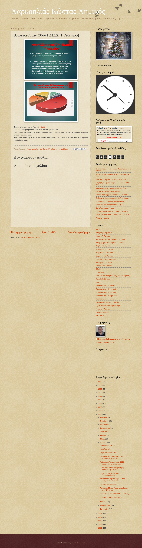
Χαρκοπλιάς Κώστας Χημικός (58, 11)
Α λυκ (98, 229)
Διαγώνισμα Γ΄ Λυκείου (104, 252)
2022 (100, 393)
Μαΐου (102, 439)
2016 (100, 414)
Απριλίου (103, 443)
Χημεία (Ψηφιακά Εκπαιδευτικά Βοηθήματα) (112, 188)
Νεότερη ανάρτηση (21, 232)
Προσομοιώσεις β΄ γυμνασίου (107, 289)
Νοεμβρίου (104, 421)
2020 (100, 400)
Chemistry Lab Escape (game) (111, 497)
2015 (100, 514)
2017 (100, 411)
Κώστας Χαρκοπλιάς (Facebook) (108, 191)
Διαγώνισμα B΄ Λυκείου (104, 256)
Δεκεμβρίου (104, 417)
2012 (100, 524)
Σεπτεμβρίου (105, 428)
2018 (100, 407)
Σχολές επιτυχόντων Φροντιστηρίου (109, 305)
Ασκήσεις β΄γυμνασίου (104, 233)
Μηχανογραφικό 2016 (108, 453)
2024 (100, 385)
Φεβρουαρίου (105, 505)
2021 (100, 396)
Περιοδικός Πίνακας (103, 279)
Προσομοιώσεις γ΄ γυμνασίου (106, 296)
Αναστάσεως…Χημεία (108, 446)
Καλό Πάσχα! (105, 449)
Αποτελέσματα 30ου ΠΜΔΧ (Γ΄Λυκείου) (114, 494)
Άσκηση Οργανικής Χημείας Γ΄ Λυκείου (110, 243)
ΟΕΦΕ (98, 269)
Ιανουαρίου (104, 509)
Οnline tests (100, 272)
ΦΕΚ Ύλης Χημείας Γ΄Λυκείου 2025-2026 (111, 180)
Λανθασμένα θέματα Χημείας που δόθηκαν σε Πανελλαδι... (112, 480)
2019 (100, 403)
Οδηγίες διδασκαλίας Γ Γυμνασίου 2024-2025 (112, 215)
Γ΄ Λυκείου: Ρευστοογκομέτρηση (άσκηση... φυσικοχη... (112, 468)
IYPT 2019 (100, 316)
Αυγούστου (104, 432)
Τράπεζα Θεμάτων (102, 312)
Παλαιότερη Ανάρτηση (79, 232)
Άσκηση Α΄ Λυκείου (103, 236)
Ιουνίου (103, 435)
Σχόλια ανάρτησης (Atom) (30, 237)
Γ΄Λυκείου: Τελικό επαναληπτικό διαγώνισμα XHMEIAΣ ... (111, 457)
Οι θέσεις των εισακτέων (109, 484)
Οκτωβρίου (104, 424)
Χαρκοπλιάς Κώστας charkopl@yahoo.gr (114, 339)
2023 (100, 389)
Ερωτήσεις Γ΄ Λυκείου (104, 263)
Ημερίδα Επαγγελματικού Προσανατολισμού (109, 474)
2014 (100, 517)
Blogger (82, 543)
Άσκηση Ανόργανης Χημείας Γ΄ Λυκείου (110, 239)
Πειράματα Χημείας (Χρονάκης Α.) (108, 205)
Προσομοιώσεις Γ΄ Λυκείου (105, 299)
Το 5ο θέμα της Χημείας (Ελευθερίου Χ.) (110, 201)
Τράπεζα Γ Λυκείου (103, 309)
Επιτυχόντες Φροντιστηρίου (106, 259)
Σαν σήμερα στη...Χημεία (105, 208)
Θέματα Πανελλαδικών (104, 266)
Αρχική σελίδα (49, 232)
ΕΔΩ (43, 127)
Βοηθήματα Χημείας (103, 246)
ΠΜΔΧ (98, 282)
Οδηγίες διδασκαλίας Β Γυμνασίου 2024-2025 (113, 211)
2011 (100, 528)
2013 (100, 521)
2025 (100, 382)
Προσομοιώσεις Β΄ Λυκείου (106, 292)
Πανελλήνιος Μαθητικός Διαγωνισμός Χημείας (113, 276)
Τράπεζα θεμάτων (102, 218)
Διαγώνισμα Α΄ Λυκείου (104, 249)
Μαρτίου (103, 502)
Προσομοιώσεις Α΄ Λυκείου (106, 286)
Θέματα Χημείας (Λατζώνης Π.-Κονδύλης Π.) (112, 195)
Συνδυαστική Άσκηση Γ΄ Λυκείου (108, 302)
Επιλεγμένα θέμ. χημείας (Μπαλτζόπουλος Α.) (113, 198)
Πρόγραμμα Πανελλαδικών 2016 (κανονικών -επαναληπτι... (112, 463)
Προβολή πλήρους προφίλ (105, 342)
